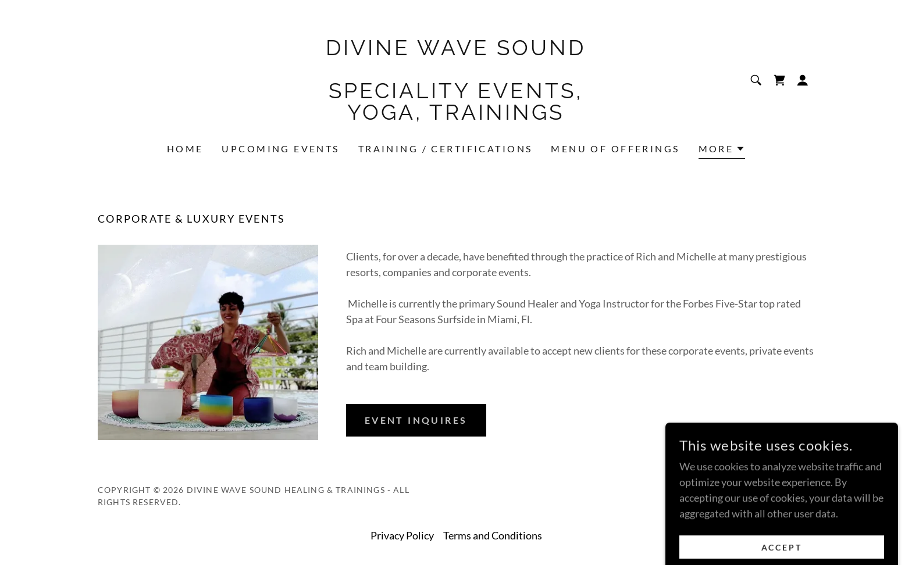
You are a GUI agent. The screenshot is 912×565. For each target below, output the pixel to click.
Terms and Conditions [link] (492, 535)
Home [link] (185, 148)
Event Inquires (416, 419)
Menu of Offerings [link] (615, 148)
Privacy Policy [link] (402, 535)
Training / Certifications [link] (445, 148)
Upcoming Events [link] (280, 148)
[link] (456, 115)
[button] (802, 80)
